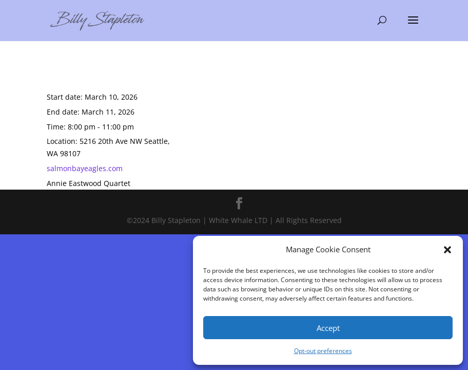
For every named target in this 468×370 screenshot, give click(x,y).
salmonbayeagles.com (85, 168)
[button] (447, 250)
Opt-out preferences (323, 350)
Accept (328, 328)
